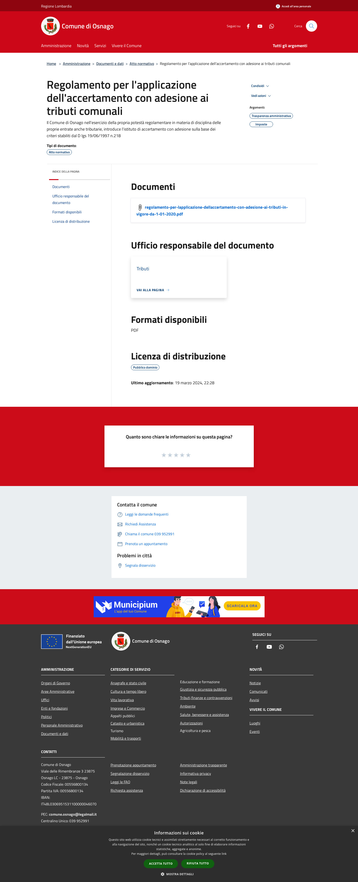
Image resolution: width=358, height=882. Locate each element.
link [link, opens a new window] (224, 854)
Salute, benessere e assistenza (204, 714)
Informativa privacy (195, 773)
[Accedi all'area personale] (293, 6)
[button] (179, 874)
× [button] (352, 831)
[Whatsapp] (269, 26)
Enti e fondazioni (54, 708)
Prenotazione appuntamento (133, 765)
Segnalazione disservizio (130, 773)
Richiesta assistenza (127, 790)
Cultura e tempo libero (128, 691)
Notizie (255, 683)
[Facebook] (246, 26)
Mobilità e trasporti (126, 738)
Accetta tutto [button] (161, 864)
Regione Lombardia (56, 6)
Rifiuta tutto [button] (198, 863)
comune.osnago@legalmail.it (73, 814)
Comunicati (259, 691)
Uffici (45, 700)
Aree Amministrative (57, 691)
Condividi (260, 86)
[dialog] (179, 854)
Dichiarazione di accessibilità (203, 790)
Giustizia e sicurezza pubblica (203, 689)
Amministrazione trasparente (203, 765)
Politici (46, 717)
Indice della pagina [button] (65, 171)
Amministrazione (76, 63)
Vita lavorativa (122, 700)
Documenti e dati (110, 63)
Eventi (255, 731)
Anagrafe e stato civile (128, 683)
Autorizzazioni (191, 723)
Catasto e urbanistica (127, 723)
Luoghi (255, 723)
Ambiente (188, 706)
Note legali (188, 782)
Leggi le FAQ (120, 782)
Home (51, 63)
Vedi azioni (261, 96)
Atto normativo (142, 63)
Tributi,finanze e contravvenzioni (206, 698)
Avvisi (254, 700)
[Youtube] (258, 26)
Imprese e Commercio (128, 708)
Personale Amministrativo (62, 725)
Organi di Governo (55, 683)
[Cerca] (311, 26)
